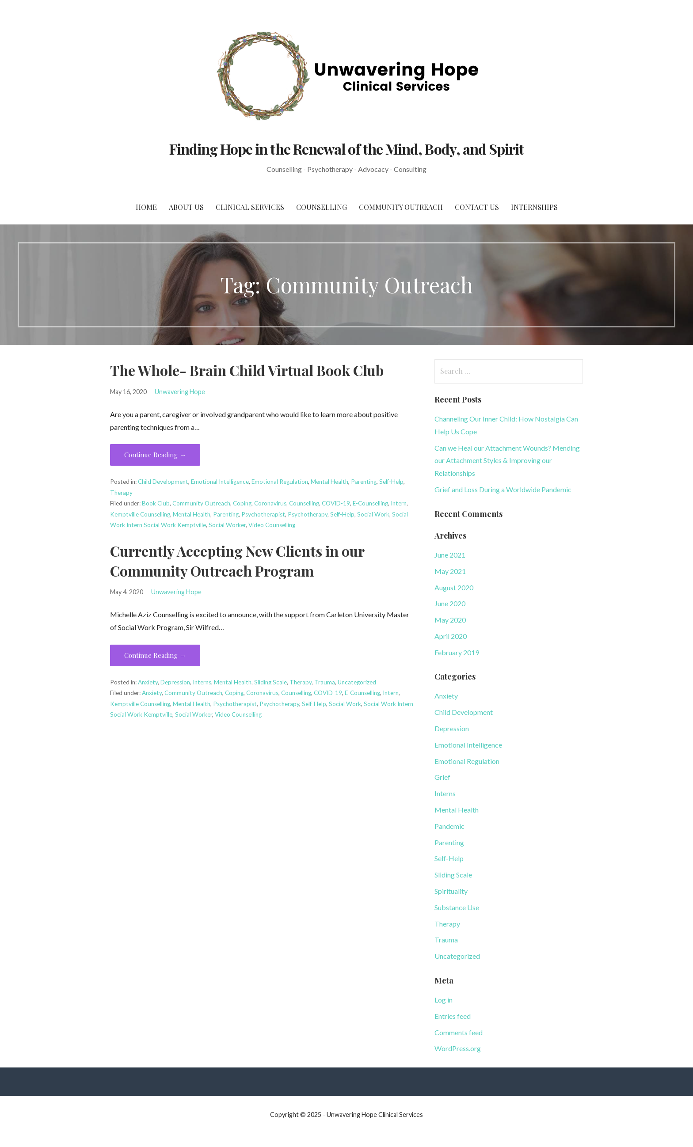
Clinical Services (250, 207)
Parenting (364, 481)
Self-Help (391, 481)
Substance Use (456, 907)
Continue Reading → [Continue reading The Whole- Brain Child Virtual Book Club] (155, 454)
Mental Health (329, 481)
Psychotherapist (263, 514)
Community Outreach (401, 207)
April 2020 (450, 636)
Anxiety (148, 682)
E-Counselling (370, 503)
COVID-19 (336, 503)
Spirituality (451, 891)
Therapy (121, 492)
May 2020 (450, 619)
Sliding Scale (270, 682)
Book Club (156, 503)
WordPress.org (457, 1048)
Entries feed (452, 1016)
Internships (534, 207)
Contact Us (477, 207)
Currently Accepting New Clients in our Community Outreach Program (237, 560)
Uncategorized (357, 682)
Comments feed (458, 1032)
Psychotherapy (307, 514)
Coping (242, 503)
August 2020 (453, 587)
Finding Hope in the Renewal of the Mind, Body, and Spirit (346, 148)
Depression (175, 682)
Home (146, 207)
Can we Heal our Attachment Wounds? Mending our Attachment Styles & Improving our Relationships (507, 461)
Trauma (324, 682)
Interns (202, 682)
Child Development (163, 481)
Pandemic (449, 826)
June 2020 (449, 603)
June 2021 (449, 555)
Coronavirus (270, 503)
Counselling (321, 207)
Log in (443, 999)
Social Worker (227, 524)
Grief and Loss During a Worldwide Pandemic (502, 489)
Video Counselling (271, 524)
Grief (442, 777)
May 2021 (450, 571)
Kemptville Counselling (140, 514)
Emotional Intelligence (220, 481)
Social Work (373, 514)
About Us (186, 207)
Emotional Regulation (279, 481)
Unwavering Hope (180, 391)
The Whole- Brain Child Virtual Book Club (247, 370)
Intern (399, 503)
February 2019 (456, 652)
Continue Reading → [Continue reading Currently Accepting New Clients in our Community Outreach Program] (155, 655)
